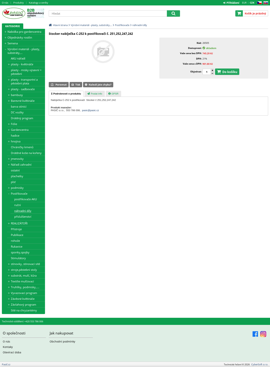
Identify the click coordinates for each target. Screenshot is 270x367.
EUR (244, 2)
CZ (258, 2)
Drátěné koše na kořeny (26, 153)
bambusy (17, 95)
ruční (17, 205)
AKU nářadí (18, 58)
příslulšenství (22, 216)
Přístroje (16, 229)
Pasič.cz (13, 13)
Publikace (17, 235)
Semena (13, 43)
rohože (15, 241)
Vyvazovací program (24, 293)
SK (265, 2)
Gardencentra (19, 130)
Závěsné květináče (22, 299)
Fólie (14, 124)
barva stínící (18, 106)
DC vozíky (17, 112)
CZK (252, 2)
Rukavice (16, 246)
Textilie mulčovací (22, 281)
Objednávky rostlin (20, 37)
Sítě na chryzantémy (24, 310)
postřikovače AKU (25, 199)
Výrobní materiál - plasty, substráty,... (24, 51)
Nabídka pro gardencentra (24, 31)
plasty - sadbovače (23, 89)
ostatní (15, 170)
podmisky (17, 188)
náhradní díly (22, 211)
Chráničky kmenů (22, 147)
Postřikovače (19, 193)
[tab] (66, 94)
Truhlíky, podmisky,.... (25, 287)
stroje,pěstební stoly (24, 270)
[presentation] (66, 94)
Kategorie (12, 26)
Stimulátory (18, 258)
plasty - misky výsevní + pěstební (26, 72)
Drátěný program (22, 118)
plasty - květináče (22, 64)
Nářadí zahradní (21, 164)
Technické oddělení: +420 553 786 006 (22, 321)
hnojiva (15, 141)
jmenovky (17, 159)
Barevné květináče (22, 101)
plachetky (17, 176)
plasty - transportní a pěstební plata (24, 81)
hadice (15, 135)
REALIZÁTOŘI (19, 223)
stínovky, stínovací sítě (25, 264)
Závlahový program (23, 304)
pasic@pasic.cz (90, 110)
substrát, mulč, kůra (24, 275)
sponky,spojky (20, 252)
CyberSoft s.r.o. (259, 364)
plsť (13, 182)
